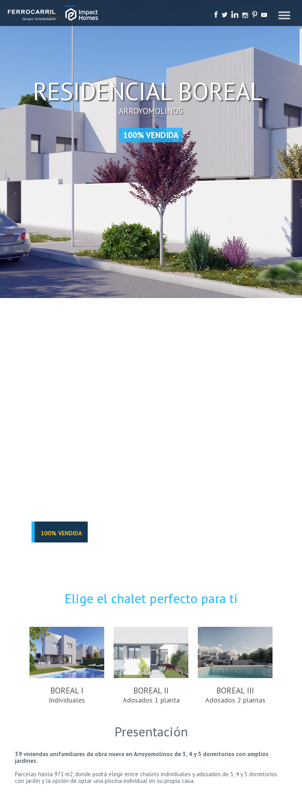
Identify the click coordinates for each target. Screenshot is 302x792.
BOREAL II (151, 665)
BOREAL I (66, 665)
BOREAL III (235, 665)
